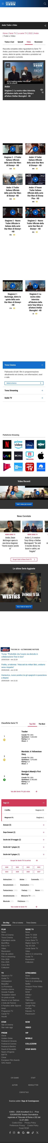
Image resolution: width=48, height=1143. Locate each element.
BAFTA (4, 1055)
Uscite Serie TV (31, 948)
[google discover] (23, 1133)
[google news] (18, 1133)
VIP (26, 1033)
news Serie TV (10, 534)
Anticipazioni (6, 981)
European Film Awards (10, 1060)
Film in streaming (8, 957)
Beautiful (4, 984)
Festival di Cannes (8, 1044)
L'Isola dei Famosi (8, 1003)
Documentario (8, 885)
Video (3, 948)
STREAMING (30, 973)
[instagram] (14, 1133)
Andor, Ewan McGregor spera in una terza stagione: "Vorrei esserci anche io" (10, 543)
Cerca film (5, 965)
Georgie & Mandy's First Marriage (31, 772)
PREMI (4, 1033)
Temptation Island (8, 995)
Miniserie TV (25, 896)
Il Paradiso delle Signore (11, 1006)
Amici (3, 1008)
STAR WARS (30, 1049)
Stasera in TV (6, 976)
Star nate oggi (7, 1027)
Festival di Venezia (8, 1041)
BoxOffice (5, 943)
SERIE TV (29, 929)
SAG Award (6, 1063)
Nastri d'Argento (7, 1052)
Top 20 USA (30, 946)
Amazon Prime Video (33, 987)
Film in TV (5, 946)
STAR (3, 1022)
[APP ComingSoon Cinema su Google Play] (32, 1106)
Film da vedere (7, 954)
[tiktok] (33, 1133)
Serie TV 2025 (31, 938)
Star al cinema (7, 1025)
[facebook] (10, 1133)
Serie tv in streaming (33, 954)
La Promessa (6, 987)
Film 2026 (5, 959)
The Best (42, 724)
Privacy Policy (30, 1123)
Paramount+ (30, 1014)
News (3, 932)
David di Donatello (8, 1049)
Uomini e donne (7, 989)
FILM (3, 929)
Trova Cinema (7, 938)
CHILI (27, 997)
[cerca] (45, 3)
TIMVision (29, 1000)
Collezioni (5, 967)
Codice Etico (17, 1123)
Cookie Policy (32, 1125)
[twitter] (37, 1133)
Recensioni (5, 951)
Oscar (3, 1036)
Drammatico (24, 885)
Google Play (30, 1006)
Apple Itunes (30, 1003)
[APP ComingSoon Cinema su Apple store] (16, 1106)
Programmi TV (7, 1011)
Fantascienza (8, 890)
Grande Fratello (7, 992)
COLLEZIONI (30, 1044)
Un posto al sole (7, 997)
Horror (37, 890)
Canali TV (5, 1014)
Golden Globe (7, 1038)
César (3, 1057)
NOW (27, 992)
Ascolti (4, 1017)
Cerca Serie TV (31, 940)
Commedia (35, 879)
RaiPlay (28, 1008)
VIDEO (28, 1027)
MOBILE (28, 1038)
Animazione (7, 879)
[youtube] (28, 1133)
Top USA (32, 724)
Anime (22, 879)
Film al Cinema (7, 935)
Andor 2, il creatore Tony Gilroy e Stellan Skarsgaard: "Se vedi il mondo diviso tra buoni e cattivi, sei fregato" (32, 544)
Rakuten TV (30, 1011)
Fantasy (24, 890)
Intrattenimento (8, 896)
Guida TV (29, 957)
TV (2, 973)
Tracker (24, 731)
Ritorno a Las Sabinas (10, 1000)
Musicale (6, 901)
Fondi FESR (24, 1128)
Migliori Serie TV (32, 943)
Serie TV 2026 (31, 935)
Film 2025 (5, 962)
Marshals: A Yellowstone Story (31, 752)
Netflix (27, 984)
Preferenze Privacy (17, 1125)
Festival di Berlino (8, 1046)
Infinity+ (28, 995)
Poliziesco (21, 901)
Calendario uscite (8, 940)
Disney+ (28, 989)
